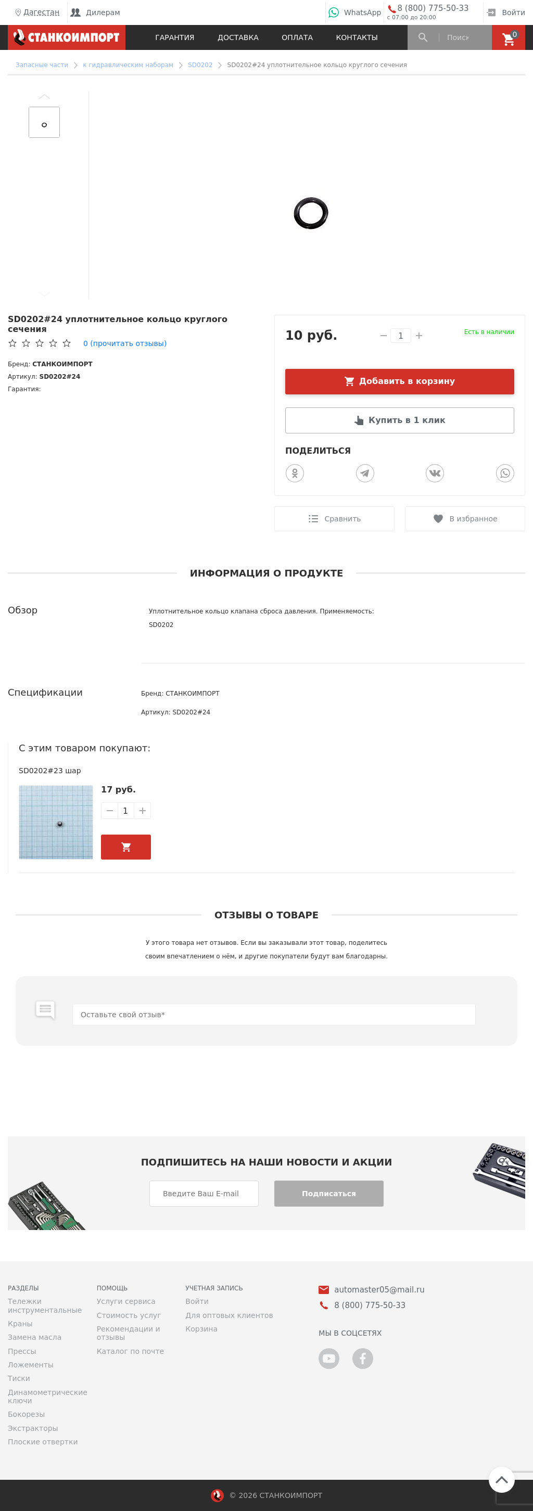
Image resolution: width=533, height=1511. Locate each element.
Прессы (22, 1351)
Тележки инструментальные (44, 1305)
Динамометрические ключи (44, 1396)
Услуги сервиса (126, 1301)
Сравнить (342, 519)
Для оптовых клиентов (229, 1315)
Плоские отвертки (43, 1442)
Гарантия (174, 37)
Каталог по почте (130, 1351)
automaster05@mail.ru (379, 1290)
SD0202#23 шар (50, 770)
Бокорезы (26, 1414)
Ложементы (31, 1365)
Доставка (238, 37)
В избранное (473, 519)
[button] (44, 96)
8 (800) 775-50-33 (432, 8)
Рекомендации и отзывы (128, 1333)
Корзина (201, 1329)
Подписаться (329, 1193)
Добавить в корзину (407, 381)
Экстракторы (33, 1428)
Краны (20, 1324)
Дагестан (36, 12)
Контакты (356, 37)
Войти (505, 12)
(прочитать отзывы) (125, 343)
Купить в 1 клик (407, 420)
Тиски (19, 1378)
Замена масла (34, 1337)
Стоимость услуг (129, 1315)
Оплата (297, 37)
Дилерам (95, 12)
